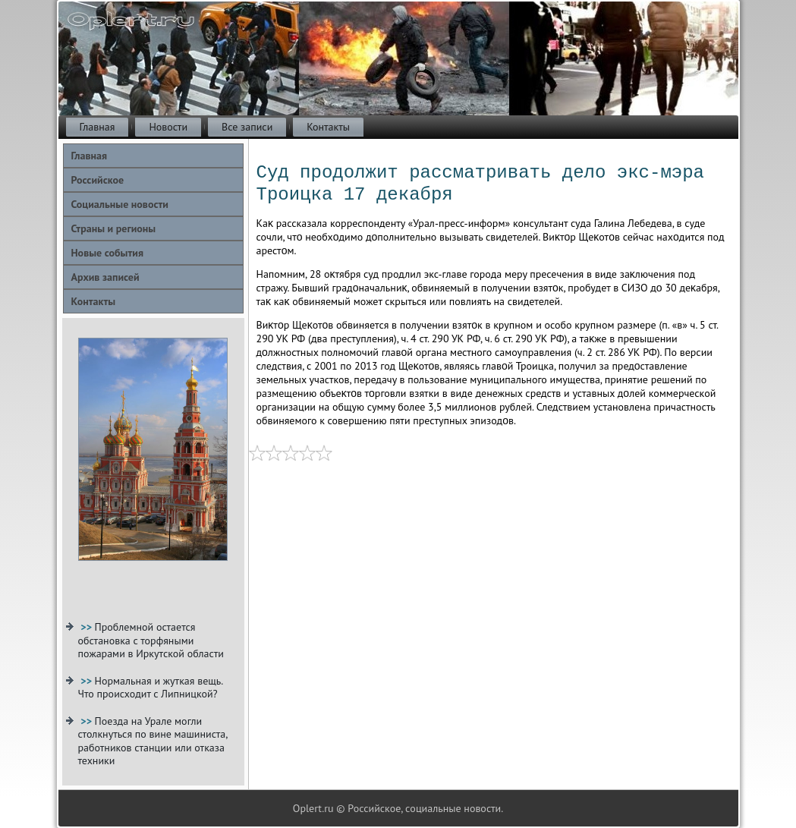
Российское (97, 180)
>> (87, 627)
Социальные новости (119, 204)
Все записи (247, 127)
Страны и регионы (113, 228)
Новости (168, 127)
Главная (97, 127)
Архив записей (105, 277)
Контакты (328, 127)
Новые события (107, 253)
